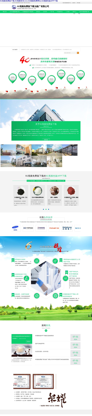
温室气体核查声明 (39, 343)
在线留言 (73, 2)
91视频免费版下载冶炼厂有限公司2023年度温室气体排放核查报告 (52, 359)
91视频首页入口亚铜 (25, 49)
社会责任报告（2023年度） (42, 351)
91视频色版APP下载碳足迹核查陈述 (44, 335)
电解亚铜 (32, 49)
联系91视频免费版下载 (66, 2)
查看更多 (46, 139)
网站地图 (78, 2)
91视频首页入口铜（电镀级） (46, 49)
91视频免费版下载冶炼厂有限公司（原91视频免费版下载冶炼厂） (28, 129)
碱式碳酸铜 (36, 49)
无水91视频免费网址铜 (57, 49)
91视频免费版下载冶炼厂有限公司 (21, 2)
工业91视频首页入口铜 (66, 49)
